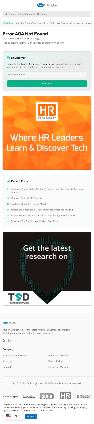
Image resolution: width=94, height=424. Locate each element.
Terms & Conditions (58, 355)
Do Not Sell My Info (58, 366)
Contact (7, 366)
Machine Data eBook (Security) (32, 23)
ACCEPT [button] (31, 416)
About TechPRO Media (14, 355)
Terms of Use (27, 64)
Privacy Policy (47, 64)
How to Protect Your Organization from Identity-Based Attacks (43, 215)
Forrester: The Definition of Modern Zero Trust (34, 221)
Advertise (7, 361)
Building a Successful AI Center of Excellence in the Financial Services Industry (47, 191)
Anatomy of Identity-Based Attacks (29, 203)
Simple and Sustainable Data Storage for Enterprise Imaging (42, 209)
